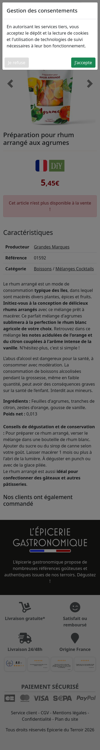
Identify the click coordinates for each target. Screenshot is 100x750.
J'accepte (83, 63)
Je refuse (16, 63)
